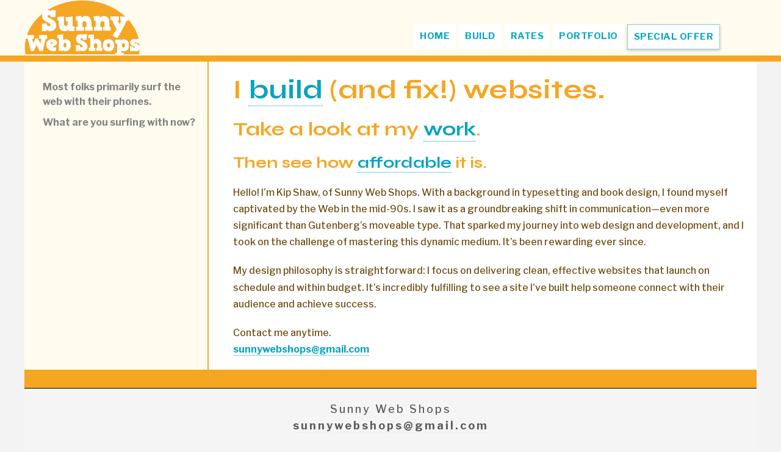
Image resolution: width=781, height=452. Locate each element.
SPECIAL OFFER (674, 36)
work (449, 129)
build (285, 89)
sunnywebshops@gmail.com (391, 425)
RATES (527, 35)
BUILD (480, 35)
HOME (435, 35)
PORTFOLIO (588, 35)
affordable (405, 162)
